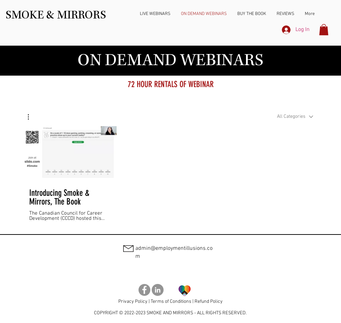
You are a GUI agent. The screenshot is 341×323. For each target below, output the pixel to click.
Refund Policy (209, 302)
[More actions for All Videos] (32, 117)
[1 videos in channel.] (170, 174)
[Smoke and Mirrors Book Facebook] (144, 290)
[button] (323, 29)
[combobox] (295, 117)
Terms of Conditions (171, 302)
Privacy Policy (133, 302)
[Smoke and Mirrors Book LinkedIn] (158, 290)
